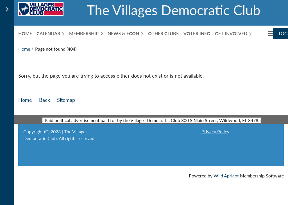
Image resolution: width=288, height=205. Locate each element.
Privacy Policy (215, 131)
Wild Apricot (226, 175)
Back (44, 100)
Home (24, 48)
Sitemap (66, 100)
